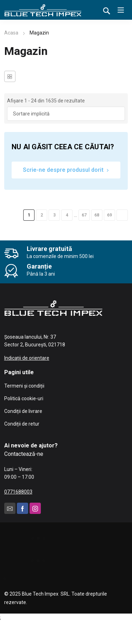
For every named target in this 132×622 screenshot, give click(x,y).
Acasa (11, 33)
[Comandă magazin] (66, 114)
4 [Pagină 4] (67, 215)
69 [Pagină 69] (109, 215)
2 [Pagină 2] (41, 215)
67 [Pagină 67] (84, 215)
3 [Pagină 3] (54, 215)
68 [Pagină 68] (96, 215)
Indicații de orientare (26, 358)
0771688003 (18, 492)
